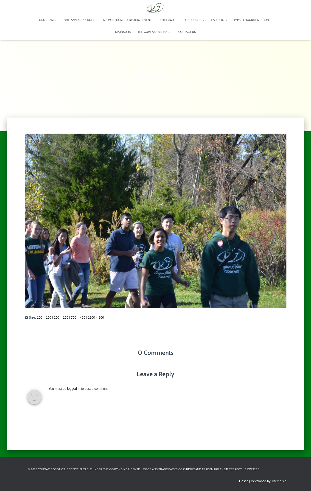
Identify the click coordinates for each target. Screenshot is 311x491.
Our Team (47, 20)
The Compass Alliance (154, 32)
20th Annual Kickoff (79, 20)
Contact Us (187, 32)
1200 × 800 (96, 317)
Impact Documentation (253, 20)
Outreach (167, 20)
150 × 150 (44, 317)
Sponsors (123, 32)
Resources (194, 20)
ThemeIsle (278, 481)
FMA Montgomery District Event (126, 20)
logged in (73, 388)
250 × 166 (61, 317)
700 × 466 (78, 317)
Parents (219, 20)
